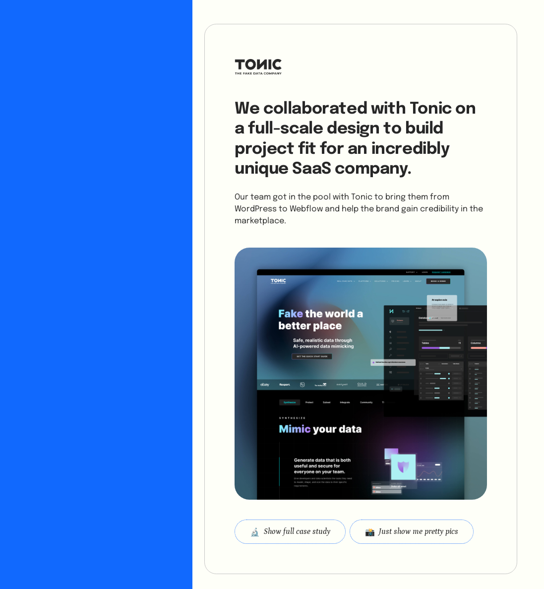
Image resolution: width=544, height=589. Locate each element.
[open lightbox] (412, 531)
